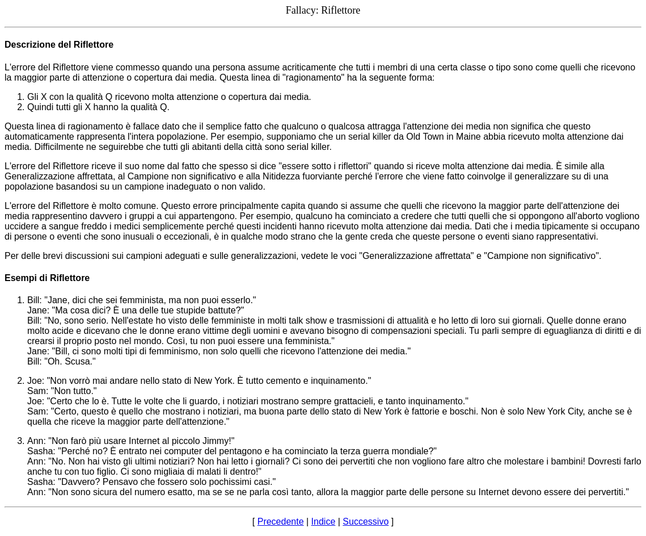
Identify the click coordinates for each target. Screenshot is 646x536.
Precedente (280, 521)
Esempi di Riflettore (47, 278)
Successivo (366, 521)
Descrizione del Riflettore (59, 44)
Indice (323, 521)
